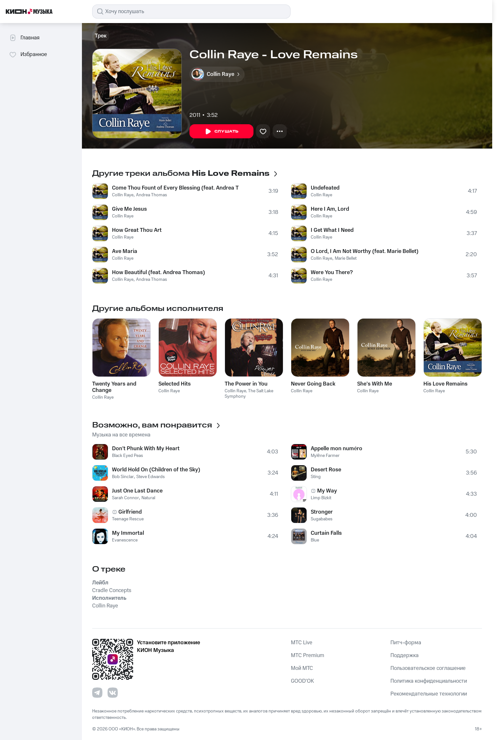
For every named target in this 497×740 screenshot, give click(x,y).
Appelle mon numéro (336, 448)
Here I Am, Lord (330, 209)
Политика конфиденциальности (428, 681)
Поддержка (404, 655)
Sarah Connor (125, 498)
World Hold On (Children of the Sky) (156, 470)
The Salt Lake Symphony (249, 394)
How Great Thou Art (137, 230)
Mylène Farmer (325, 455)
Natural (148, 498)
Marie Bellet (346, 258)
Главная (24, 38)
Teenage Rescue (128, 519)
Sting (316, 477)
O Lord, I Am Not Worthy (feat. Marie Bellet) (365, 251)
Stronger (322, 512)
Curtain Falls (326, 533)
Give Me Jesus (129, 209)
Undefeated (325, 188)
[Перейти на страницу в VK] (113, 692)
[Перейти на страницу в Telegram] (97, 692)
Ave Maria (124, 251)
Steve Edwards (150, 477)
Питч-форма (405, 642)
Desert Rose (326, 470)
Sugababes (322, 519)
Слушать (221, 131)
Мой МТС (302, 668)
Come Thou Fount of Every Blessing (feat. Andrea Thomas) (175, 188)
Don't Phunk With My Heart (146, 448)
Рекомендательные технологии (428, 694)
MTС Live (301, 642)
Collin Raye (122, 195)
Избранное (28, 54)
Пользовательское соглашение (428, 668)
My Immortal (128, 533)
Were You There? (332, 272)
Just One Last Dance (137, 491)
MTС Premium (307, 655)
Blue (315, 540)
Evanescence (125, 540)
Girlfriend (130, 512)
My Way (327, 491)
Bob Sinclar (123, 477)
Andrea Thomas (151, 195)
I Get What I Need (332, 230)
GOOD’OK (302, 681)
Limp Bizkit (321, 498)
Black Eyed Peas (127, 455)
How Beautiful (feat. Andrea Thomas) (158, 272)
